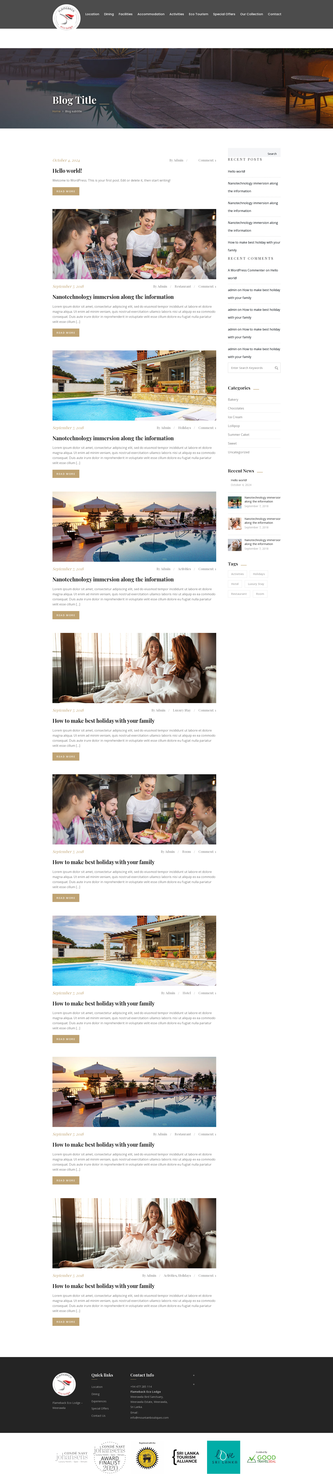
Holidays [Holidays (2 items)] (259, 574)
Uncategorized (238, 452)
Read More (66, 191)
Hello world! (236, 171)
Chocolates (236, 408)
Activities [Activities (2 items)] (237, 574)
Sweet (232, 443)
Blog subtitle (73, 111)
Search (272, 154)
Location (92, 14)
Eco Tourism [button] (198, 14)
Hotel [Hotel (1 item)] (235, 584)
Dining (109, 14)
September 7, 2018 (67, 286)
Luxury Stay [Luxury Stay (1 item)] (256, 584)
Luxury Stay (181, 711)
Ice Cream (235, 417)
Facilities (126, 14)
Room (186, 852)
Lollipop (234, 426)
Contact (274, 14)
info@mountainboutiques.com (149, 1419)
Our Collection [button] (251, 14)
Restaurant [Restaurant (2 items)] (239, 594)
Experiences (98, 1402)
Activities (183, 569)
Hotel (186, 994)
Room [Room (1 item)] (260, 594)
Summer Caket (238, 434)
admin (178, 160)
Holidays (183, 428)
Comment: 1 (207, 160)
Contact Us (98, 1417)
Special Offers (224, 14)
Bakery (233, 399)
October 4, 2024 (66, 160)
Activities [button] (176, 14)
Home (56, 111)
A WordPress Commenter (246, 270)
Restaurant (181, 286)
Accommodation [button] (151, 14)
